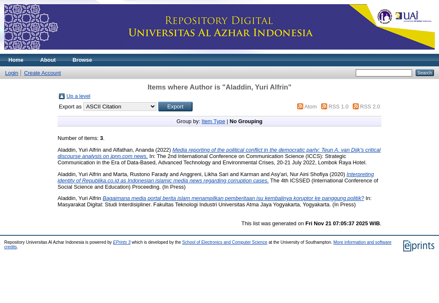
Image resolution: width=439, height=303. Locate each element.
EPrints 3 (122, 242)
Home (16, 60)
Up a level (78, 96)
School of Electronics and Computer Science (224, 242)
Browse (82, 60)
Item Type (213, 121)
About (48, 60)
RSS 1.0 (338, 106)
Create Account (42, 73)
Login (11, 73)
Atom (310, 106)
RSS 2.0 (370, 106)
